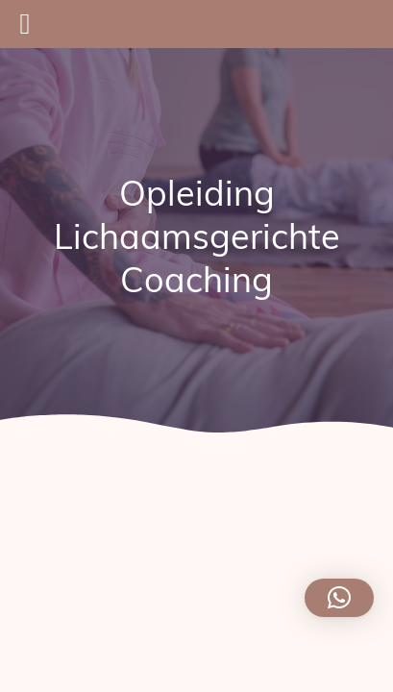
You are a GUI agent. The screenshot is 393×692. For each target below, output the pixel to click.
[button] (339, 598)
